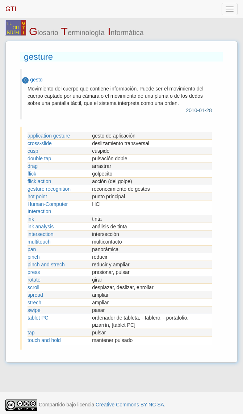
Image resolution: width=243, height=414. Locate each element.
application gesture (49, 136)
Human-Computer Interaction (48, 207)
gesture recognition (49, 189)
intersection (41, 234)
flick (32, 174)
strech (34, 302)
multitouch (39, 242)
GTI (10, 9)
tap (31, 332)
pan (32, 249)
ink (31, 219)
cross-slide (40, 143)
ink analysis (41, 226)
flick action (39, 181)
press (34, 272)
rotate (34, 280)
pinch (33, 257)
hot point (37, 196)
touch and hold (44, 340)
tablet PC (38, 318)
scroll (33, 287)
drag (33, 166)
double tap (39, 158)
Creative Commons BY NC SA (130, 404)
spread (35, 295)
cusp (33, 151)
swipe (34, 310)
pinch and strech (46, 264)
